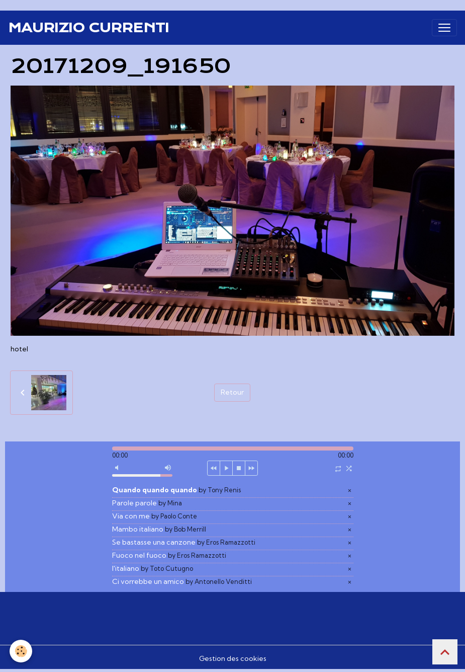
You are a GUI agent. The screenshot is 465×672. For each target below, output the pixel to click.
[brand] (88, 28)
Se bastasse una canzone (183, 542)
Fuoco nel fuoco (169, 555)
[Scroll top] (444, 651)
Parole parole (147, 502)
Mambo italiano (159, 529)
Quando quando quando (176, 489)
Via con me (154, 515)
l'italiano (152, 568)
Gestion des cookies (232, 658)
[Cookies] (21, 651)
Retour (232, 392)
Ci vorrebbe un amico (182, 581)
